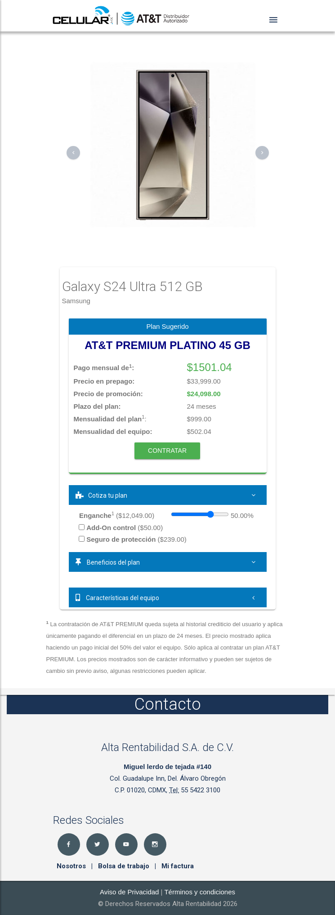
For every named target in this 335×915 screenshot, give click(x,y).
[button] (73, 152)
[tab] (168, 495)
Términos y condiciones (199, 892)
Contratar (167, 450)
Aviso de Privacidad (129, 892)
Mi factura (177, 866)
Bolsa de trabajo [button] (124, 866)
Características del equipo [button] (168, 597)
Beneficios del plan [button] (168, 562)
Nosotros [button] (72, 866)
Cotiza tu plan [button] (168, 495)
